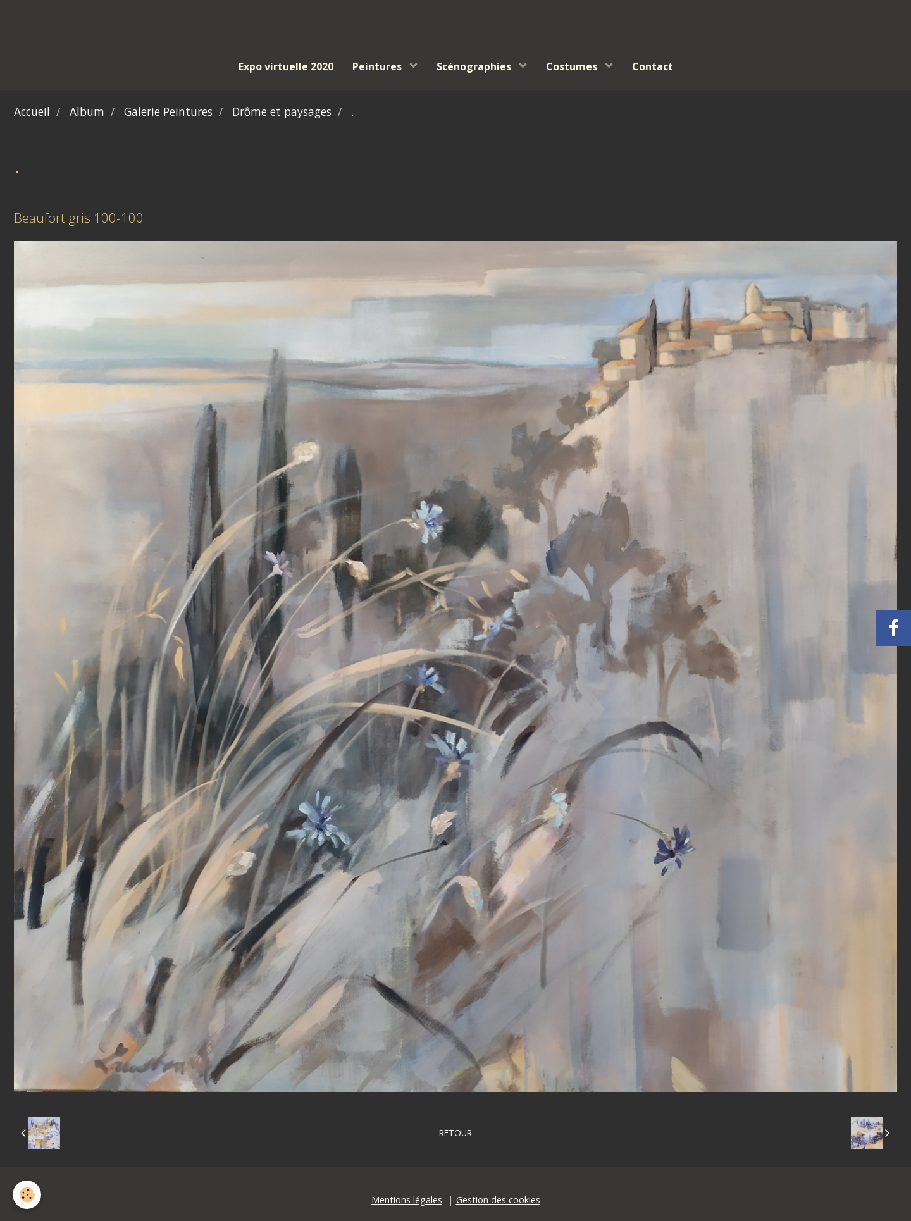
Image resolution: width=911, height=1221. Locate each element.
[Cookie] (27, 1195)
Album (87, 111)
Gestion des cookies (498, 1200)
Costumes (573, 66)
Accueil (32, 111)
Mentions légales (406, 1200)
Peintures (378, 66)
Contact (652, 66)
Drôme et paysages (282, 111)
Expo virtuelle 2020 (286, 66)
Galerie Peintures (168, 111)
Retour (455, 1133)
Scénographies (475, 66)
